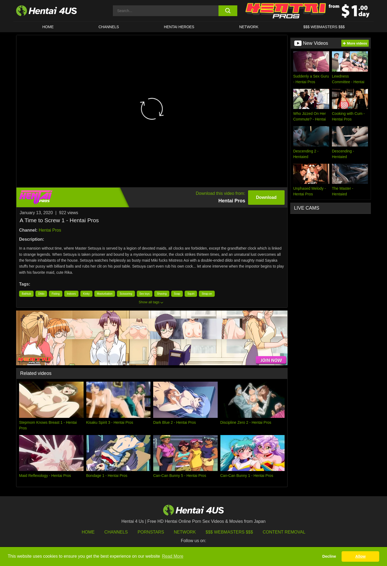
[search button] (227, 10)
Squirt (190, 293)
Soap (177, 293)
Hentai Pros (50, 230)
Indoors (71, 293)
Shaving (162, 293)
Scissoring (126, 293)
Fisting (55, 293)
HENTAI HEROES (179, 27)
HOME (47, 27)
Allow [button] (360, 556)
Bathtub (26, 293)
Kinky (86, 293)
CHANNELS (108, 27)
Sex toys (144, 293)
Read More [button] (172, 556)
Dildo (41, 293)
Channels (116, 532)
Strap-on (207, 293)
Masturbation (105, 293)
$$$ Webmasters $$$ (229, 532)
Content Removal (284, 532)
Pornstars (151, 532)
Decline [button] (329, 556)
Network (249, 27)
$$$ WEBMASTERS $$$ (324, 27)
